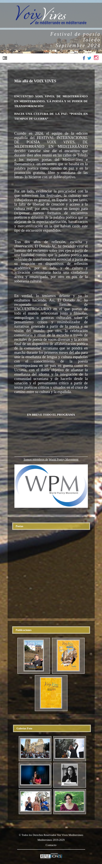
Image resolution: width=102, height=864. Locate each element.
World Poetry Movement (63, 459)
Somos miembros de (36, 459)
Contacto (51, 845)
